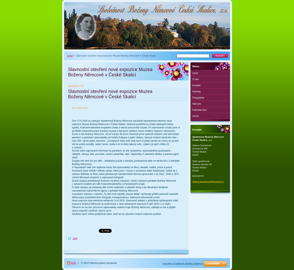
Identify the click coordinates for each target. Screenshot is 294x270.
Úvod (70, 55)
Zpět (75, 238)
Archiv (195, 116)
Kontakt (196, 85)
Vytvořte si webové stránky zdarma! (182, 263)
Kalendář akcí (199, 110)
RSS (73, 263)
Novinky (196, 91)
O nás (195, 79)
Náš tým (196, 103)
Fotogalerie (198, 97)
